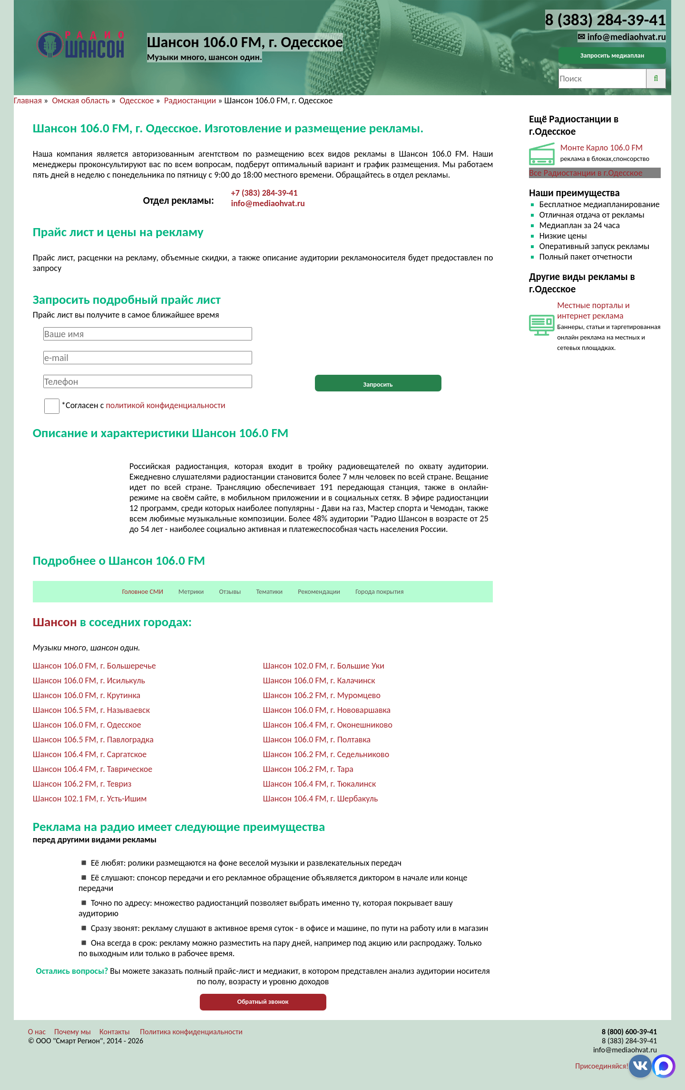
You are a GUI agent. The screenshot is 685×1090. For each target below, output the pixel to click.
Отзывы (230, 592)
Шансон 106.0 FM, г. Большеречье (94, 665)
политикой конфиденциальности (165, 405)
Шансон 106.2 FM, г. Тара (308, 769)
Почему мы (72, 1031)
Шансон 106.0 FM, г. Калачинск (319, 680)
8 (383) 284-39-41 (629, 1040)
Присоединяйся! (601, 1065)
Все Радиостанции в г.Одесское (585, 173)
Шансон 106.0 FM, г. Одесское (87, 725)
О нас (37, 1031)
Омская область (80, 100)
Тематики (269, 592)
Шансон (55, 622)
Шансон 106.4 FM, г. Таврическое (92, 769)
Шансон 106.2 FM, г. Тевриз (82, 784)
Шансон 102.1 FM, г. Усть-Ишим (90, 798)
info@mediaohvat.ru (268, 203)
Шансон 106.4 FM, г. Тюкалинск (319, 784)
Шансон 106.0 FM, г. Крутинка (86, 695)
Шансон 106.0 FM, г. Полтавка (317, 739)
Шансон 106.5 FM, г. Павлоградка (93, 739)
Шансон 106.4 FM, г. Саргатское (90, 754)
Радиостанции (190, 100)
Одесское (136, 100)
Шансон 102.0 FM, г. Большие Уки (323, 665)
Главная (28, 100)
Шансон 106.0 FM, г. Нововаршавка (327, 710)
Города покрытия (379, 592)
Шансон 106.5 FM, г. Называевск (91, 710)
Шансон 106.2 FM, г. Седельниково (326, 754)
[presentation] (378, 345)
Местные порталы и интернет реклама (593, 310)
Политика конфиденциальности (191, 1031)
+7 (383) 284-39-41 (264, 193)
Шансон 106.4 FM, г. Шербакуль (320, 798)
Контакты (114, 1031)
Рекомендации (319, 592)
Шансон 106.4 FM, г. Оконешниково (327, 725)
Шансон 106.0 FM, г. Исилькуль (89, 680)
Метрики (191, 592)
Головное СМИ (142, 592)
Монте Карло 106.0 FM (601, 147)
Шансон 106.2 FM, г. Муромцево (322, 695)
